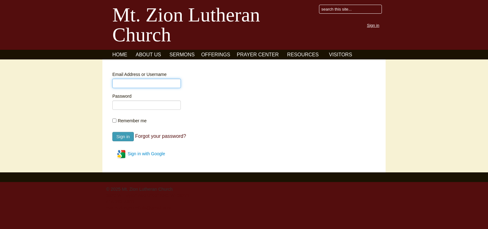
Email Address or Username (139, 74)
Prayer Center (258, 54)
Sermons (182, 54)
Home (119, 54)
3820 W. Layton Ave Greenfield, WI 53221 (148, 195)
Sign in (373, 25)
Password (121, 96)
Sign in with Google (140, 154)
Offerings (215, 54)
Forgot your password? (160, 136)
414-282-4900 (120, 201)
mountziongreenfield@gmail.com (138, 207)
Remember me (132, 120)
